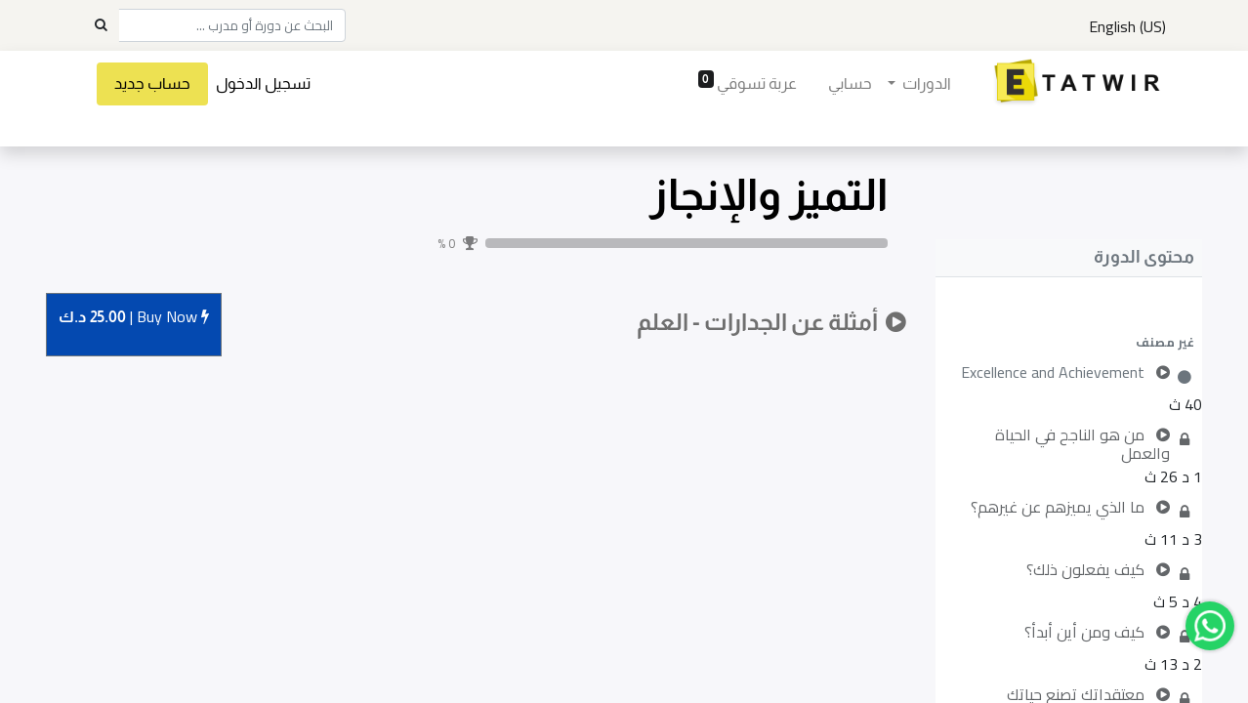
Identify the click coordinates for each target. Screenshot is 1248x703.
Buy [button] (134, 318)
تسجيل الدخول (264, 83)
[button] (1069, 341)
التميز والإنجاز (768, 195)
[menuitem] (849, 83)
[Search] (100, 25)
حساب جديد (153, 83)
